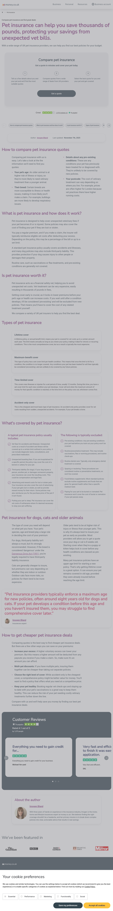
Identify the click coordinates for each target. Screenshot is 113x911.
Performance (28, 897)
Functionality (64, 897)
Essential (10, 897)
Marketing (46, 897)
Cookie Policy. (89, 887)
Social (80, 897)
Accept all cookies (97, 905)
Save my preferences (68, 905)
